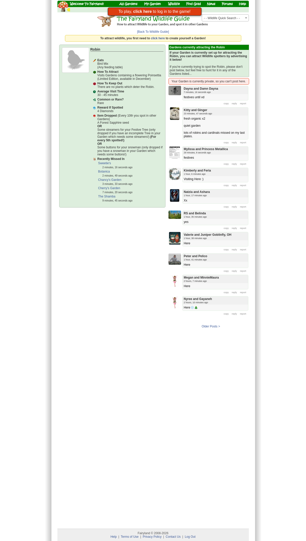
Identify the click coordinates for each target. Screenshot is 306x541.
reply (234, 103)
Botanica (104, 171)
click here (158, 38)
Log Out (190, 536)
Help (114, 536)
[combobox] (225, 17)
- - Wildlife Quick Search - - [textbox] (222, 18)
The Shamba (107, 196)
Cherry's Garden (109, 188)
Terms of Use (130, 536)
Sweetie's (104, 163)
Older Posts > (211, 326)
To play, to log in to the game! (154, 11)
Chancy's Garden (109, 180)
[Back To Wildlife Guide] (153, 31)
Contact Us (173, 536)
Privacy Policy (152, 536)
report (243, 103)
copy (226, 103)
